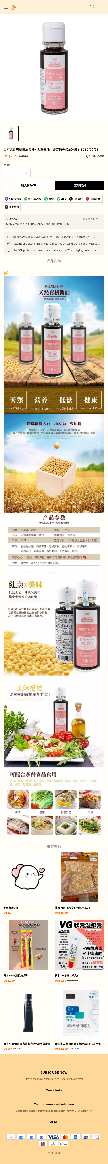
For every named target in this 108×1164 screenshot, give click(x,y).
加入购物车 (28, 186)
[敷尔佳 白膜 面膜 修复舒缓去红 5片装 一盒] (79, 1019)
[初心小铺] (13, 7)
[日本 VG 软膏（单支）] (79, 951)
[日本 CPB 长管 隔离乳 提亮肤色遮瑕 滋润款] (28, 1019)
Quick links (54, 1090)
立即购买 (80, 185)
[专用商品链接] (28, 883)
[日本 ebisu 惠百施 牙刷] (28, 951)
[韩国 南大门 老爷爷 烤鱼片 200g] (79, 883)
